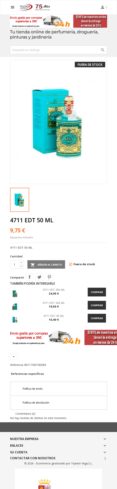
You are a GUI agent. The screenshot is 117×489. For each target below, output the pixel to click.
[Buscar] (58, 50)
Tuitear (39, 277)
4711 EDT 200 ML (54, 303)
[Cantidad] (14, 264)
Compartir (29, 277)
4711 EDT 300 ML (54, 289)
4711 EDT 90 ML (53, 316)
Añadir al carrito (46, 265)
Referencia (16, 365)
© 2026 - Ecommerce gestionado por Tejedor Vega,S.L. (58, 463)
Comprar (97, 292)
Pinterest (49, 277)
